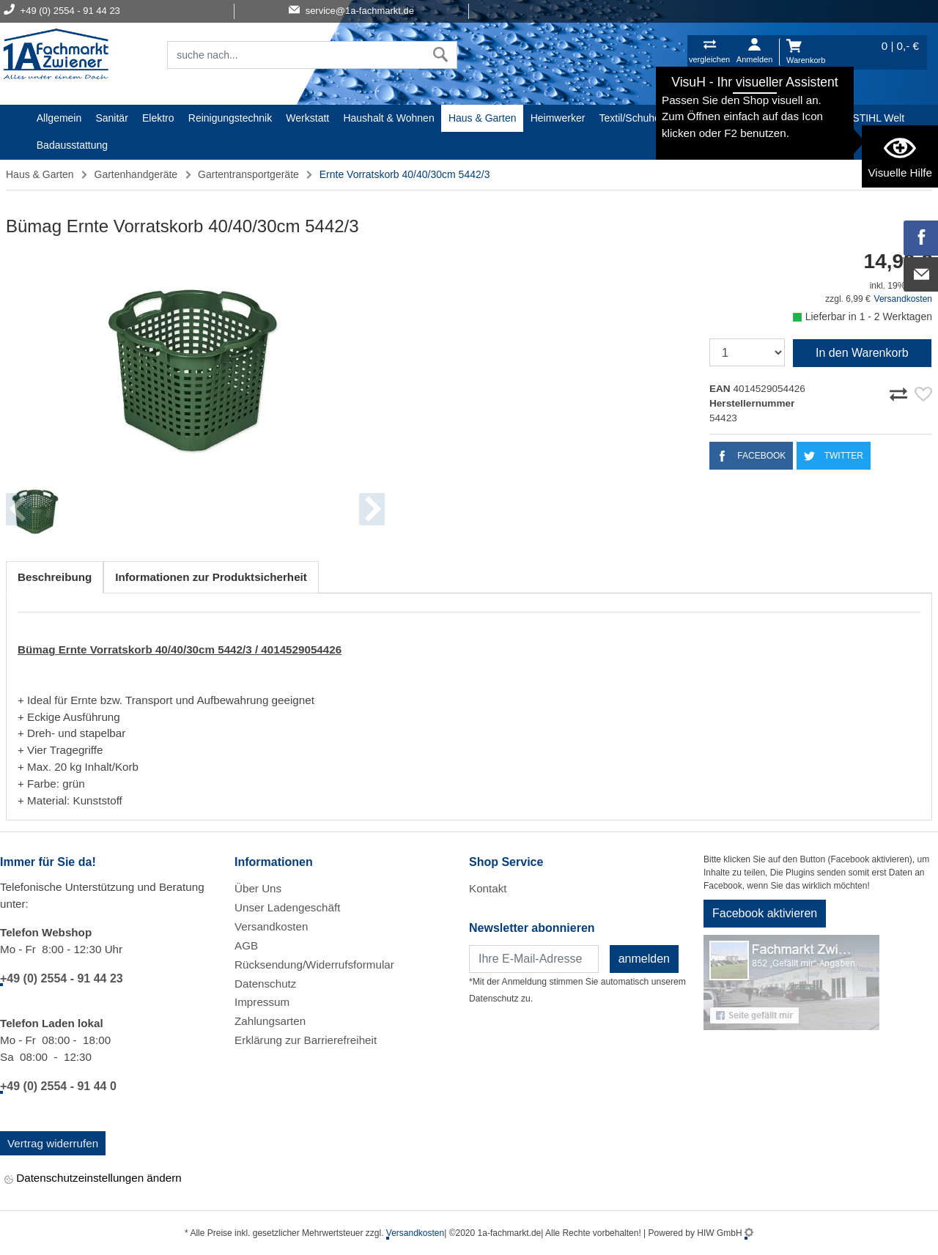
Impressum (261, 1002)
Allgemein (59, 118)
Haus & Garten (482, 118)
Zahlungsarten (270, 1021)
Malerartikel (700, 118)
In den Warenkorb (862, 353)
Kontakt (488, 888)
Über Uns (257, 888)
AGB (246, 945)
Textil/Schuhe (629, 118)
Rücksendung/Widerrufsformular (314, 964)
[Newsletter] (534, 959)
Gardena (761, 118)
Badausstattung (72, 145)
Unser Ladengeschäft (287, 907)
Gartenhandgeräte (136, 174)
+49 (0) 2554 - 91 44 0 (58, 1086)
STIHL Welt (878, 118)
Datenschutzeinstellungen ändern (93, 1179)
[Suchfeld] (296, 55)
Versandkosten (903, 299)
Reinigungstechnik (230, 118)
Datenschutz (265, 983)
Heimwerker (558, 118)
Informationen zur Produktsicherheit (211, 577)
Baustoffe (816, 118)
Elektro (158, 118)
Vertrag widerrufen (52, 1143)
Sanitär (111, 118)
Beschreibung (55, 577)
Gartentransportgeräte (248, 174)
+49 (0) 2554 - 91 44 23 (61, 978)
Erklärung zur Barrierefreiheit (305, 1040)
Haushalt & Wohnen (388, 118)
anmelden (644, 958)
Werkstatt (307, 118)
